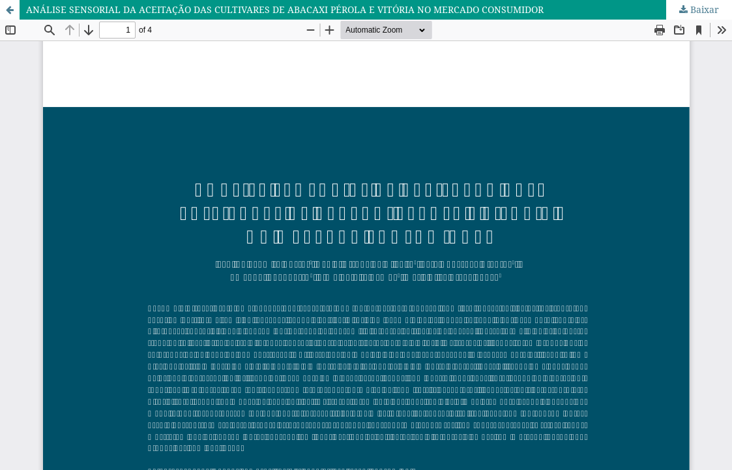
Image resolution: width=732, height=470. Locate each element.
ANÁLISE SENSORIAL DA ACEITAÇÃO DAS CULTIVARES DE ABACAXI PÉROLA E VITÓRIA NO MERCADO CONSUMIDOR (285, 9)
